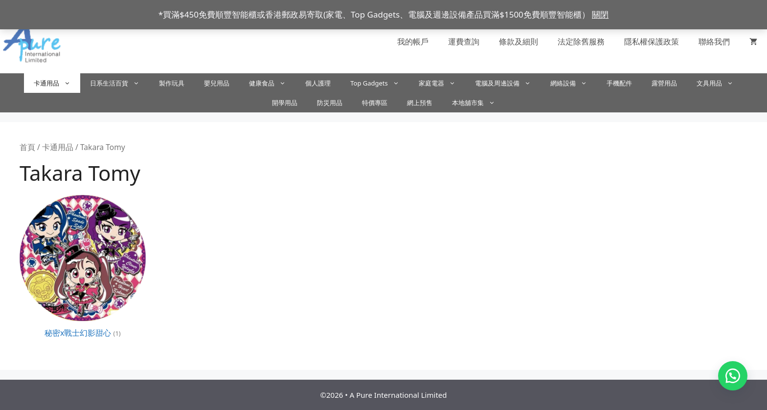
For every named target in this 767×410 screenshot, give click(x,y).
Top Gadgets (379, 83)
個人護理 (318, 83)
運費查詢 (463, 41)
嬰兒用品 (216, 83)
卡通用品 (57, 83)
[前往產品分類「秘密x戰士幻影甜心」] (83, 268)
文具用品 (720, 83)
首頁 (27, 147)
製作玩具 (171, 83)
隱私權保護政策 (651, 41)
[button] (732, 375)
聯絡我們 (714, 41)
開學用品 (284, 102)
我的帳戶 (413, 41)
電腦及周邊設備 (508, 83)
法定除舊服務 (581, 41)
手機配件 (619, 83)
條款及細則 (518, 41)
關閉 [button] (600, 14)
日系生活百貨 (119, 83)
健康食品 (272, 83)
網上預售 (419, 102)
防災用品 (329, 102)
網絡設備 (573, 83)
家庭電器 (442, 83)
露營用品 (664, 83)
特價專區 (374, 102)
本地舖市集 (478, 102)
